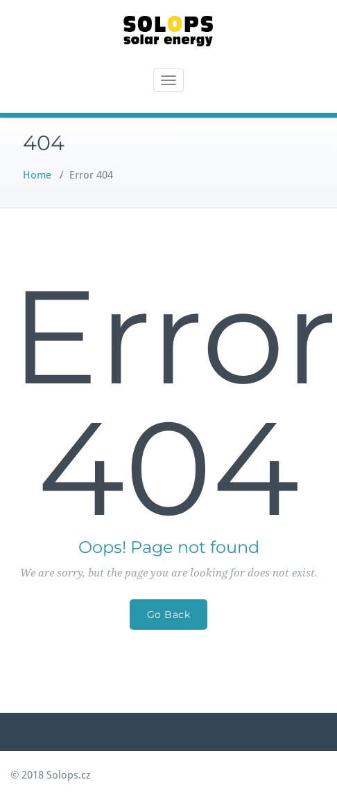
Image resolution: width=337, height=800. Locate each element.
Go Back (169, 614)
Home (37, 175)
